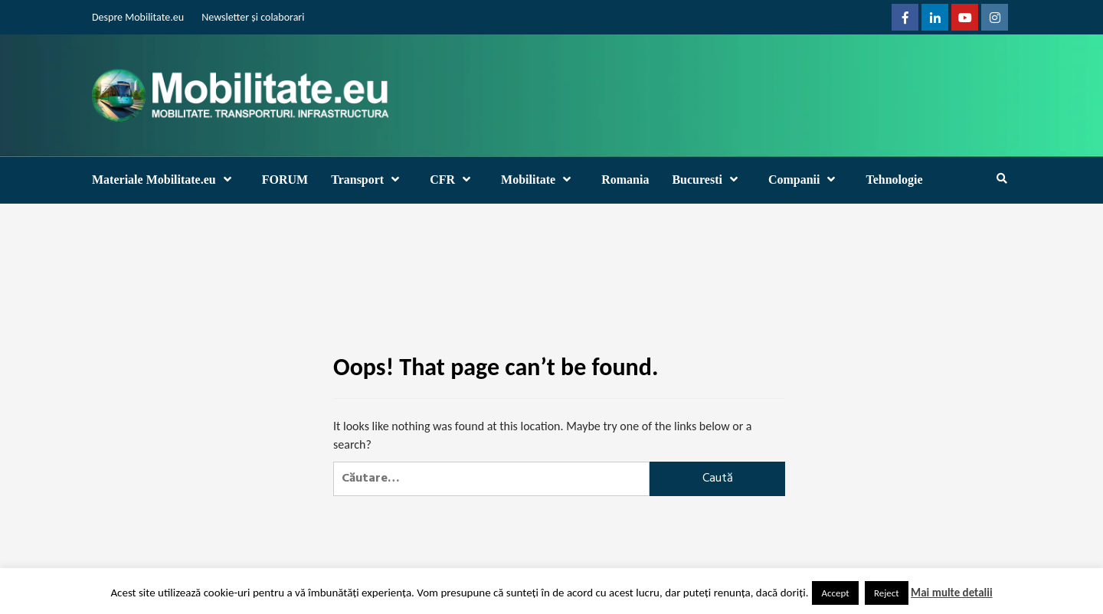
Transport (369, 179)
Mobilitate (539, 179)
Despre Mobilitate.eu (138, 17)
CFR (454, 179)
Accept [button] (835, 593)
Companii (805, 179)
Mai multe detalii (952, 592)
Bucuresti (708, 179)
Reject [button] (886, 593)
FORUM (285, 179)
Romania (625, 179)
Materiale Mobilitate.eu (165, 179)
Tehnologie (894, 179)
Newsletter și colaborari (252, 17)
